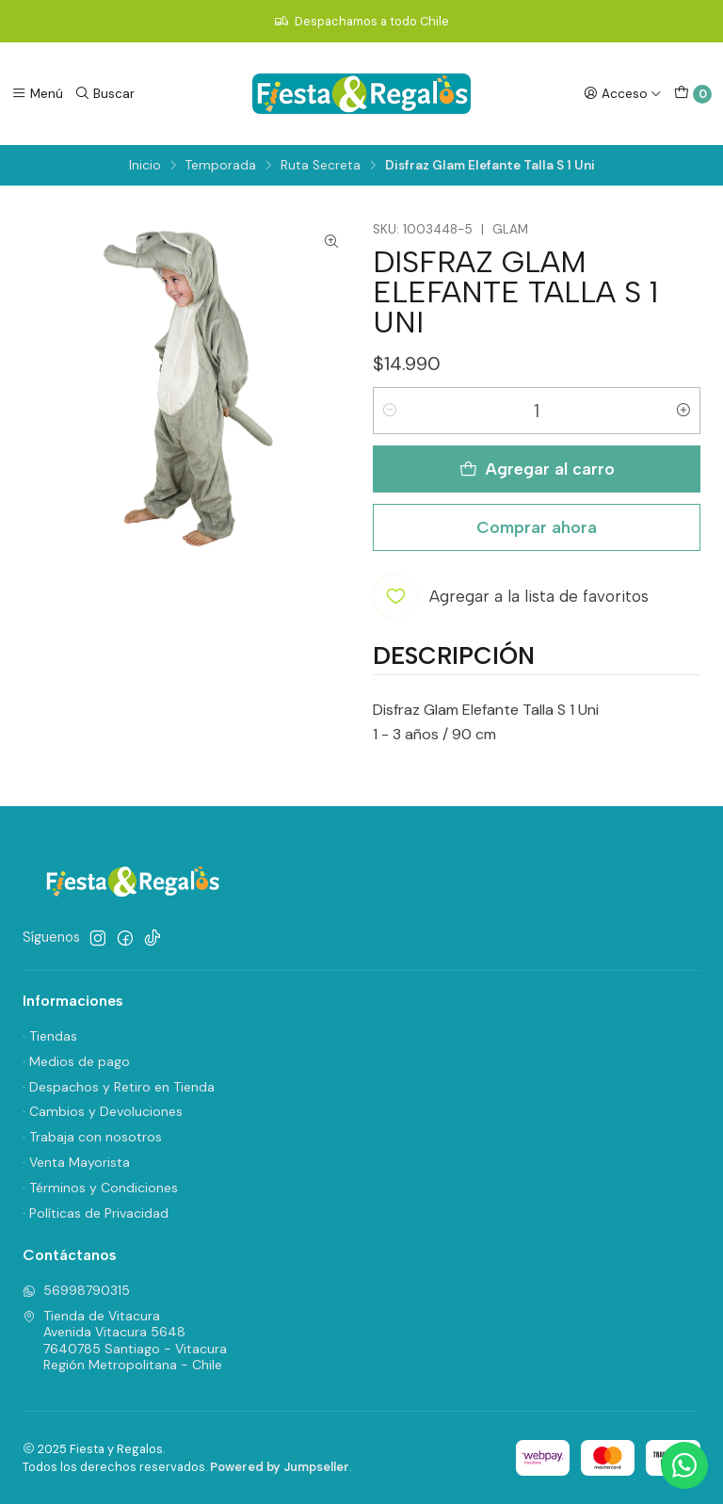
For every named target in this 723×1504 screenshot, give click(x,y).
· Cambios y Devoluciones (103, 1111)
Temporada (220, 165)
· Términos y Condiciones (100, 1187)
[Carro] (693, 94)
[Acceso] (623, 93)
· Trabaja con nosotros (92, 1136)
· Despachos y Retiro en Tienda (119, 1086)
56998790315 (76, 1290)
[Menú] (37, 93)
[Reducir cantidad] (390, 410)
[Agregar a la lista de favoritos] (511, 596)
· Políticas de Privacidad (96, 1213)
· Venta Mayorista (76, 1162)
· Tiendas (50, 1035)
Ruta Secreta (321, 165)
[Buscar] (104, 93)
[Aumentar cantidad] (683, 410)
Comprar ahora (536, 527)
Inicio (145, 165)
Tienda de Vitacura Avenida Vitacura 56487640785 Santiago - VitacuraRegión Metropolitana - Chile (125, 1340)
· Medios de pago (76, 1061)
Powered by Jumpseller (279, 1467)
